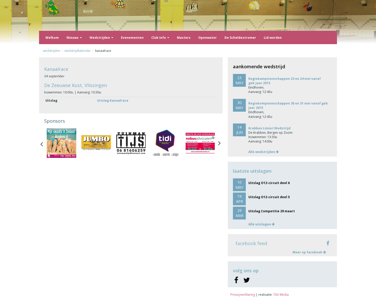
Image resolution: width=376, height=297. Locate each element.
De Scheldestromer (240, 37)
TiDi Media (281, 294)
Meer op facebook (309, 252)
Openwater (207, 37)
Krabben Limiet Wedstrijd (269, 128)
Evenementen (132, 37)
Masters (184, 37)
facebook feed (251, 243)
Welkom (52, 37)
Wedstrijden (101, 37)
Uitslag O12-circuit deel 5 (269, 197)
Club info (160, 37)
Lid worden (273, 37)
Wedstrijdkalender (77, 51)
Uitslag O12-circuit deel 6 (269, 183)
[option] (61, 143)
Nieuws (74, 37)
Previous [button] (44, 143)
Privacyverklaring (242, 294)
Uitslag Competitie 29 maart (271, 211)
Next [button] (219, 143)
